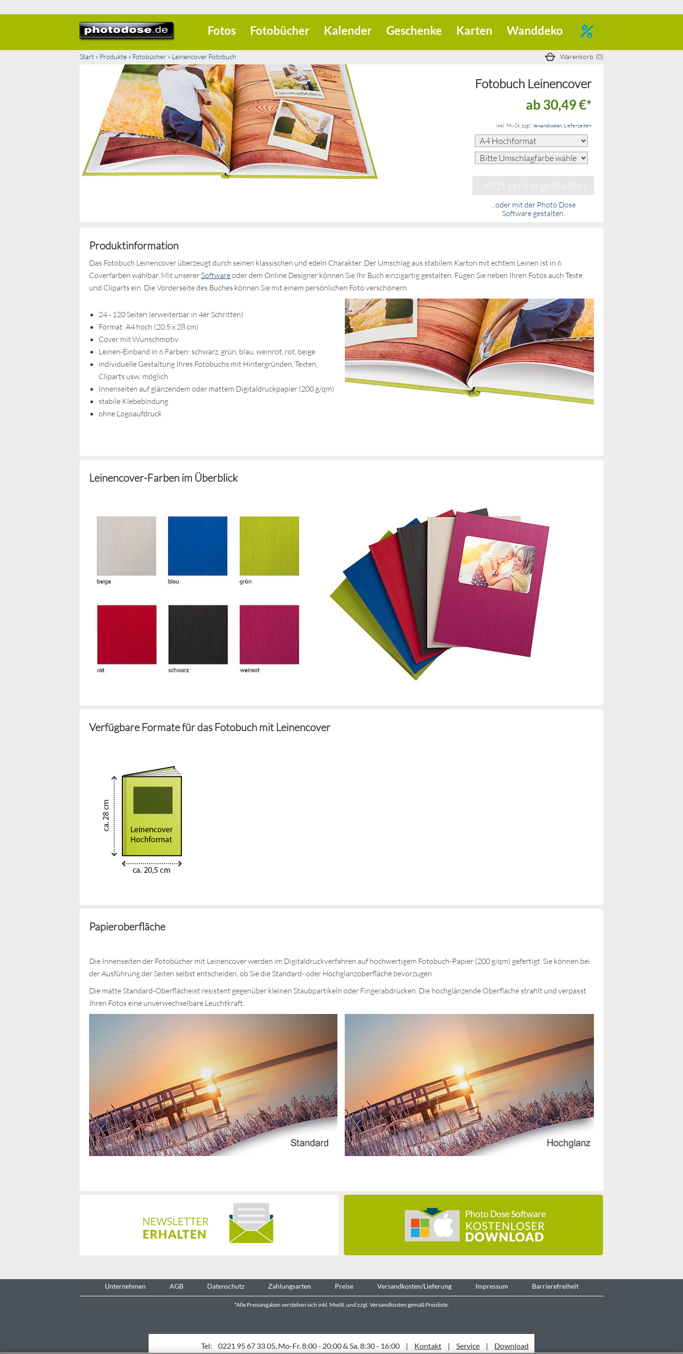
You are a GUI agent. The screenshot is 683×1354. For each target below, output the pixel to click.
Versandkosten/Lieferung (414, 1286)
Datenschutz (225, 1286)
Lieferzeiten (577, 125)
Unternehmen (125, 1286)
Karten (474, 30)
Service (468, 1345)
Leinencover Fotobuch (204, 56)
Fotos (222, 30)
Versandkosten (547, 125)
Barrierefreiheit (555, 1286)
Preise (344, 1286)
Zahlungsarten (289, 1286)
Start (87, 56)
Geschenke (414, 30)
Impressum (491, 1286)
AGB (176, 1286)
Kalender (348, 30)
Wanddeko (535, 30)
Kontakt (428, 1345)
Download (511, 1345)
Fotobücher (280, 30)
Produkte (113, 56)
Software (216, 274)
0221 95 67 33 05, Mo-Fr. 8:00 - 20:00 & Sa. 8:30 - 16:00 (309, 1345)
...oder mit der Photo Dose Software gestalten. (533, 208)
